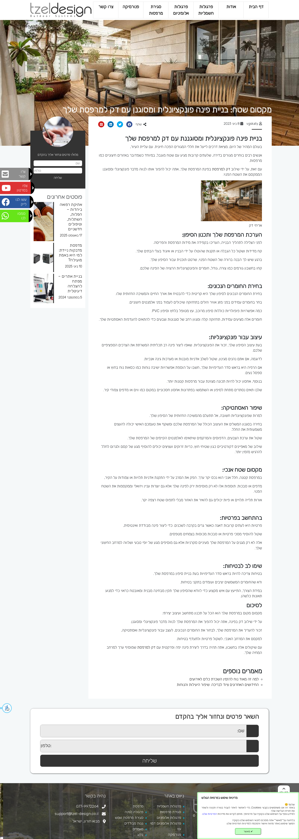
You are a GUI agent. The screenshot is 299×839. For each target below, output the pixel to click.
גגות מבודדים (133, 823)
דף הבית (256, 6)
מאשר (248, 831)
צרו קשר (105, 6)
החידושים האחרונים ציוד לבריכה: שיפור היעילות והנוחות (218, 684)
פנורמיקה (131, 6)
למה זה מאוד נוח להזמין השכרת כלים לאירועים (224, 679)
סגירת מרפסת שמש (129, 817)
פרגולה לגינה (134, 812)
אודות (231, 6)
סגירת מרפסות (156, 10)
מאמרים (138, 829)
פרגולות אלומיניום (181, 10)
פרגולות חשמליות (206, 10)
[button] (6, 708)
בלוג (140, 834)
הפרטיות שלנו (209, 813)
